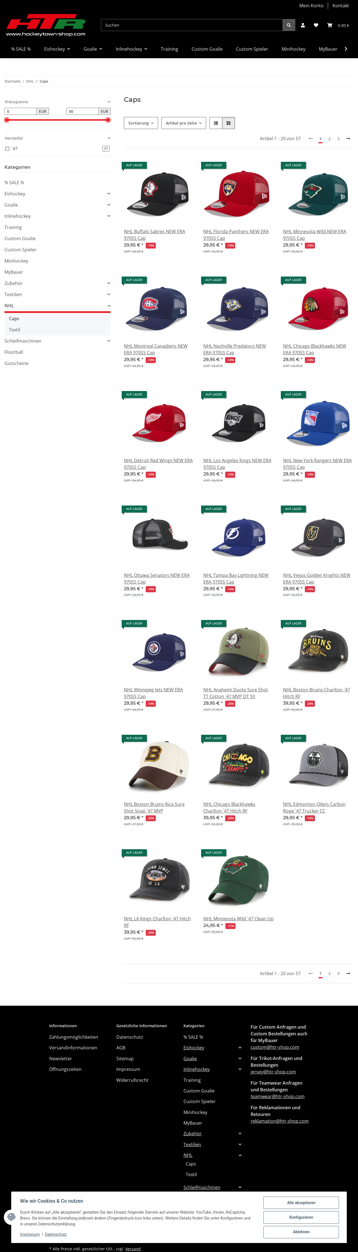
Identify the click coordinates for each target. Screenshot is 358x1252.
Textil (14, 330)
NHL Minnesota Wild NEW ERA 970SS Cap (314, 234)
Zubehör (13, 283)
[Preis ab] (20, 111)
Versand (133, 1248)
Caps (14, 318)
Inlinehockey (17, 216)
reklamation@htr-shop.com (280, 1121)
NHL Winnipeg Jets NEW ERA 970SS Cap (153, 693)
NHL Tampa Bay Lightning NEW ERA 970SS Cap (235, 578)
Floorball (13, 352)
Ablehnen (301, 1232)
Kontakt (341, 6)
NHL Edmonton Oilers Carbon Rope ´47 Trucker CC (314, 807)
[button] (302, 25)
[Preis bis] (82, 111)
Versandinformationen (73, 1048)
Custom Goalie (20, 238)
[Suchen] (192, 25)
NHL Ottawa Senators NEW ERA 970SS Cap (157, 578)
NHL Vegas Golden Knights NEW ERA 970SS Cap (316, 578)
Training (13, 227)
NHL (9, 306)
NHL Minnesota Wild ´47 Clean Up (238, 919)
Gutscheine (16, 363)
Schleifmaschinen (22, 341)
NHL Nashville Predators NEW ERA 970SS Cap (234, 349)
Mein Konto (311, 6)
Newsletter (60, 1059)
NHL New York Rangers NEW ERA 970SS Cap (317, 463)
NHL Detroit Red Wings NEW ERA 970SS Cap (158, 463)
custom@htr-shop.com (275, 1047)
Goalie (11, 205)
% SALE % (14, 182)
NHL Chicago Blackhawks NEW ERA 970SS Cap (314, 349)
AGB (120, 1048)
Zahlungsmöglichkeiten (73, 1037)
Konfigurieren (301, 1217)
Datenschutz (56, 1234)
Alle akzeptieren (301, 1203)
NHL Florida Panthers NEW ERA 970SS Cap (236, 234)
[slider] (6, 119)
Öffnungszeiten (65, 1069)
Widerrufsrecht (132, 1080)
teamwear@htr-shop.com (278, 1096)
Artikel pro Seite (181, 123)
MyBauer (13, 272)
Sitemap (125, 1059)
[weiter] (348, 139)
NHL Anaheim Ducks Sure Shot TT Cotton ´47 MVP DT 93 (235, 693)
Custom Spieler (20, 250)
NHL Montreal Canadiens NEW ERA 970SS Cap (156, 349)
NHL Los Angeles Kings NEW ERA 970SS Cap (237, 463)
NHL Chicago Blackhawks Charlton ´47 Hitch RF (229, 807)
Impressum (30, 1234)
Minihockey (16, 261)
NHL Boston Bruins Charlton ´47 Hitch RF (316, 693)
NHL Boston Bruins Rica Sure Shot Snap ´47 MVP (154, 807)
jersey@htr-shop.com (273, 1072)
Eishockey (14, 194)
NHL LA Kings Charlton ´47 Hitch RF (157, 922)
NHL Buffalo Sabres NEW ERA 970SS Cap (154, 234)
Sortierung (138, 123)
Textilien (13, 294)
